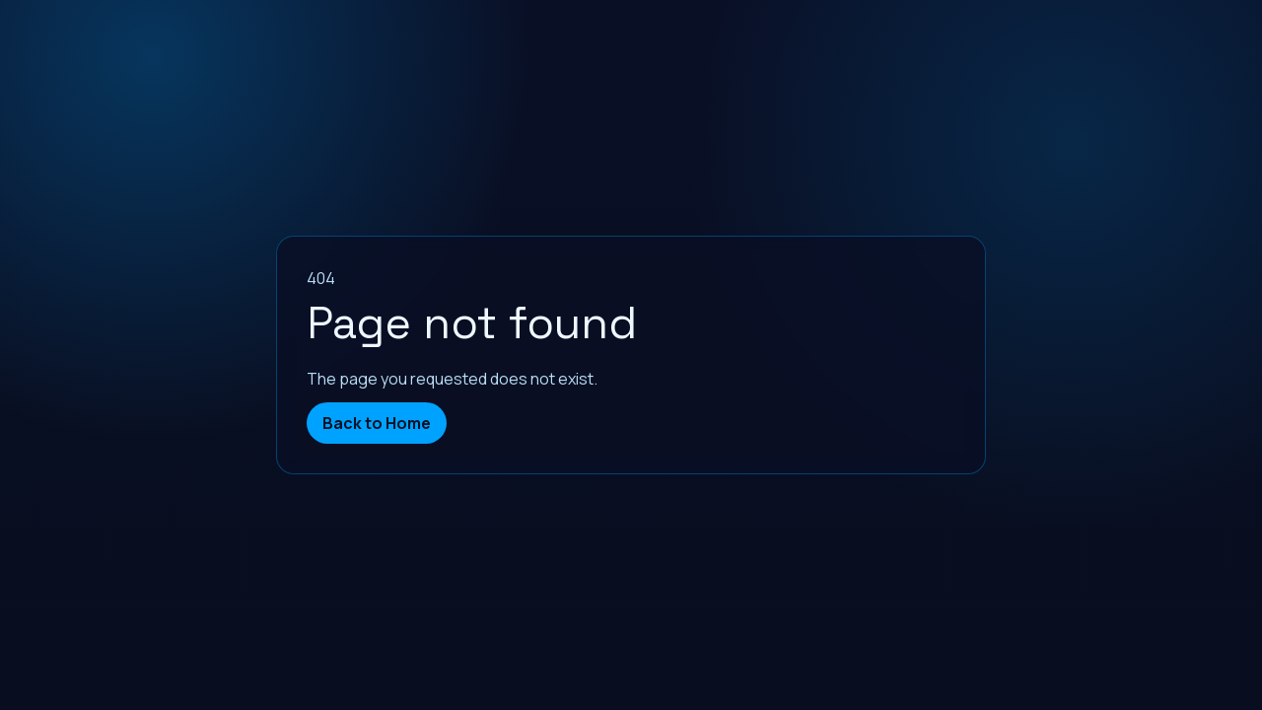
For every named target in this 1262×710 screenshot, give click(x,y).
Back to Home (376, 423)
